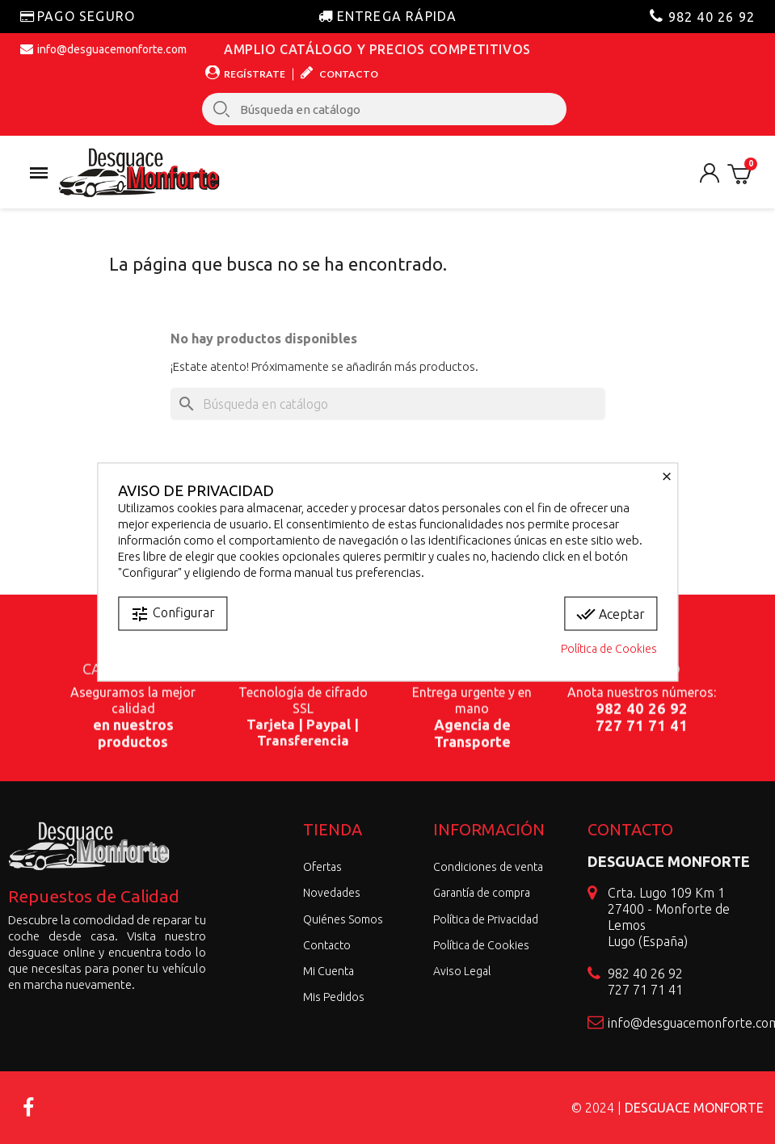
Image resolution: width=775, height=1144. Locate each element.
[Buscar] (388, 404)
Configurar (172, 614)
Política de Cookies (609, 648)
